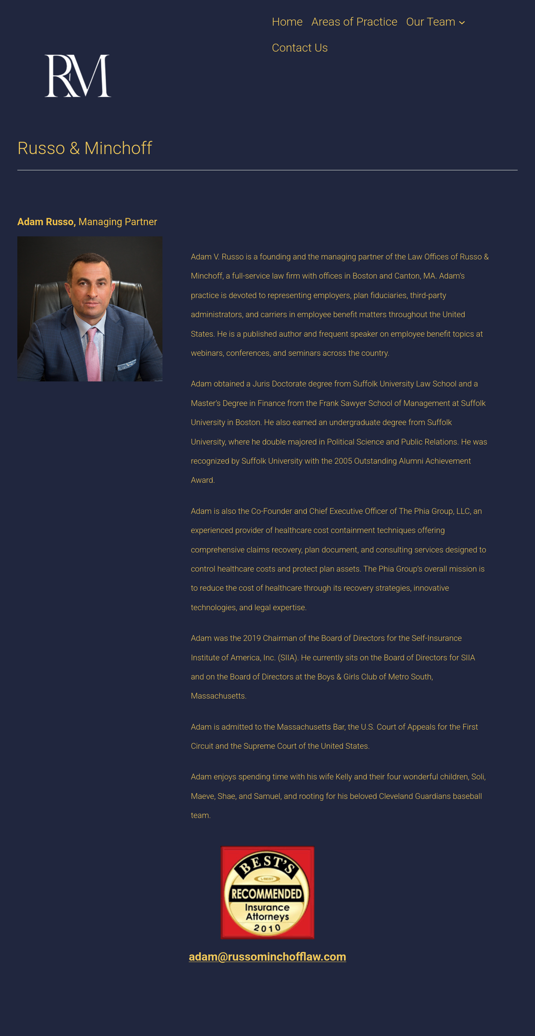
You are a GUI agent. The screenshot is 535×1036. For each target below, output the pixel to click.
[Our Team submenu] (461, 21)
